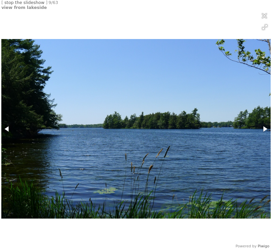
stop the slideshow (24, 2)
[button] (264, 27)
